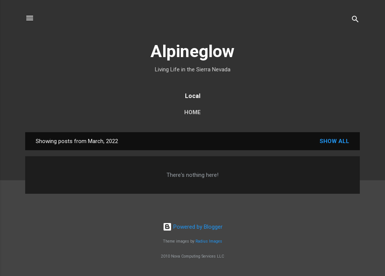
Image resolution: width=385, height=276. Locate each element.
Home (192, 112)
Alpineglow (192, 51)
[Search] (355, 20)
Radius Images (209, 241)
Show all (334, 141)
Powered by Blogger (193, 226)
